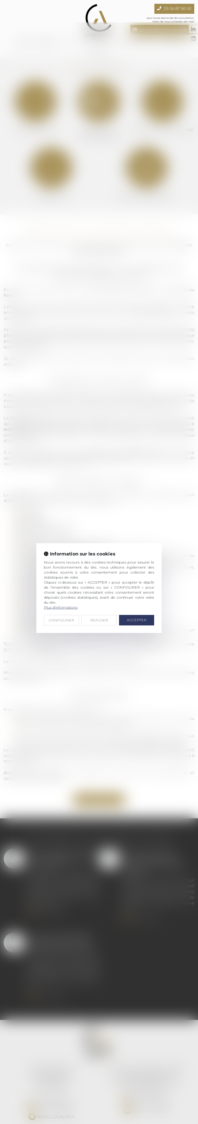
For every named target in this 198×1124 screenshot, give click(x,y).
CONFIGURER (61, 598)
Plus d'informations (60, 585)
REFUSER (99, 598)
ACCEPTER (136, 597)
